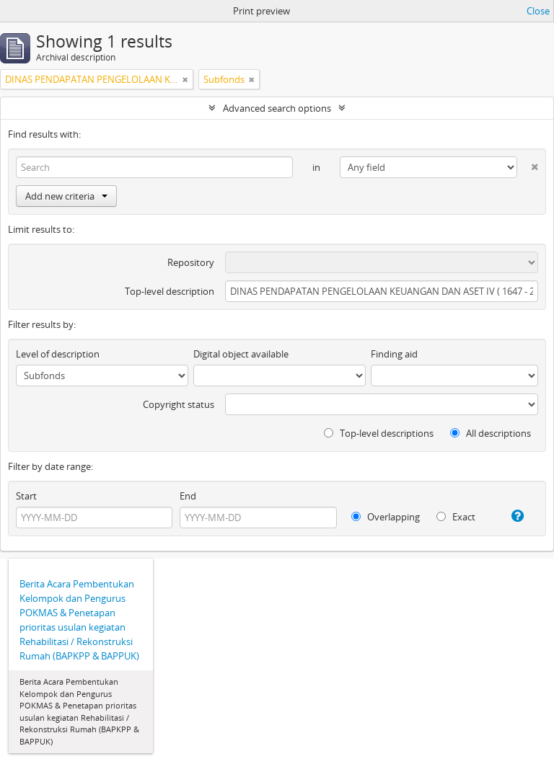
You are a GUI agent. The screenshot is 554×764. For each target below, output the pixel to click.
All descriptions (490, 433)
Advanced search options (277, 108)
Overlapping (385, 516)
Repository (190, 262)
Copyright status (178, 404)
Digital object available (241, 353)
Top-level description (169, 291)
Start (26, 495)
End (188, 495)
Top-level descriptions (379, 433)
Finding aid (394, 353)
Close (538, 10)
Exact (455, 516)
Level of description (58, 353)
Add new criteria (66, 196)
